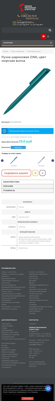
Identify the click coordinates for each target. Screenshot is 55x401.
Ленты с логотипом (9, 272)
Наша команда (7, 326)
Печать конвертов (8, 285)
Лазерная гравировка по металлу (39, 286)
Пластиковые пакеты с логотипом (10, 282)
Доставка (5, 348)
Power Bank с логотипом (11, 307)
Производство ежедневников (13, 296)
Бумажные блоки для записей (13, 287)
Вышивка (32, 281)
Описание (8, 186)
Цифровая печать (36, 309)
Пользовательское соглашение (8, 366)
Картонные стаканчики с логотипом (38, 275)
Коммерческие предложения (13, 339)
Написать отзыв (26, 137)
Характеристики (11, 182)
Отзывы (4, 328)
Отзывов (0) (9, 190)
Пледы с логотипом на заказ (12, 274)
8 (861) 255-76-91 (29, 16)
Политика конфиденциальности (9, 360)
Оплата (4, 345)
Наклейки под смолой (38, 289)
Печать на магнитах (9, 298)
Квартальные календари (11, 289)
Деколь (32, 283)
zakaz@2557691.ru (25, 22)
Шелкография (34, 311)
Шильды (32, 313)
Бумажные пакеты (8, 278)
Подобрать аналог (16, 173)
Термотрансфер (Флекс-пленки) (39, 301)
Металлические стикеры (11, 294)
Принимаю (27, 398)
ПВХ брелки (6, 300)
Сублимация (34, 296)
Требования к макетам (10, 335)
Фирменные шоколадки (10, 302)
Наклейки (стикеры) (9, 309)
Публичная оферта (9, 356)
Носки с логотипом (36, 272)
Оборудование (7, 330)
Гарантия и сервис (8, 350)
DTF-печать (33, 278)
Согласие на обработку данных (13, 363)
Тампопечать (34, 298)
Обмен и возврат (8, 352)
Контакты (32, 324)
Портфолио (6, 324)
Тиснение (33, 304)
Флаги (3, 304)
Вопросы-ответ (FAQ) (9, 332)
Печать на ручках (35, 294)
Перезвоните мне (32, 18)
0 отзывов (15, 137)
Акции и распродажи (9, 354)
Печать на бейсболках (37, 291)
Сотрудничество (7, 337)
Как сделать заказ (8, 343)
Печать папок (6, 291)
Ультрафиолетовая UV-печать (41, 307)
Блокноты (5, 276)
